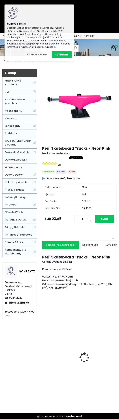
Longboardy (12, 126)
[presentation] (44, 352)
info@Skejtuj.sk (19, 302)
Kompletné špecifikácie (60, 245)
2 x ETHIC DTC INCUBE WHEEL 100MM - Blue (57, 349)
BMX (7, 92)
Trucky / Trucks (14, 190)
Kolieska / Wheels (16, 182)
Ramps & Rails (14, 242)
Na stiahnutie (90, 245)
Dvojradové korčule (17, 152)
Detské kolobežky (16, 159)
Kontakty (89, 35)
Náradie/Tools (14, 212)
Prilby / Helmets (14, 227)
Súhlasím (61, 54)
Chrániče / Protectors (18, 234)
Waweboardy (13, 167)
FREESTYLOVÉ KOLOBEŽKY (13, 82)
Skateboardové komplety (15, 101)
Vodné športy (13, 111)
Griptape (10, 204)
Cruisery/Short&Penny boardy (18, 142)
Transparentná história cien (61, 178)
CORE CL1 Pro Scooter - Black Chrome (96, 368)
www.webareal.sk (72, 416)
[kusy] (82, 219)
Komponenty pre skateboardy (15, 251)
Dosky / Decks (14, 174)
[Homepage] (3, 36)
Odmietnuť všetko (37, 54)
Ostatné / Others (15, 219)
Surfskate (11, 133)
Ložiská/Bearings (15, 197)
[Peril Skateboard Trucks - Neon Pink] (79, 106)
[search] (75, 49)
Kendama (11, 118)
